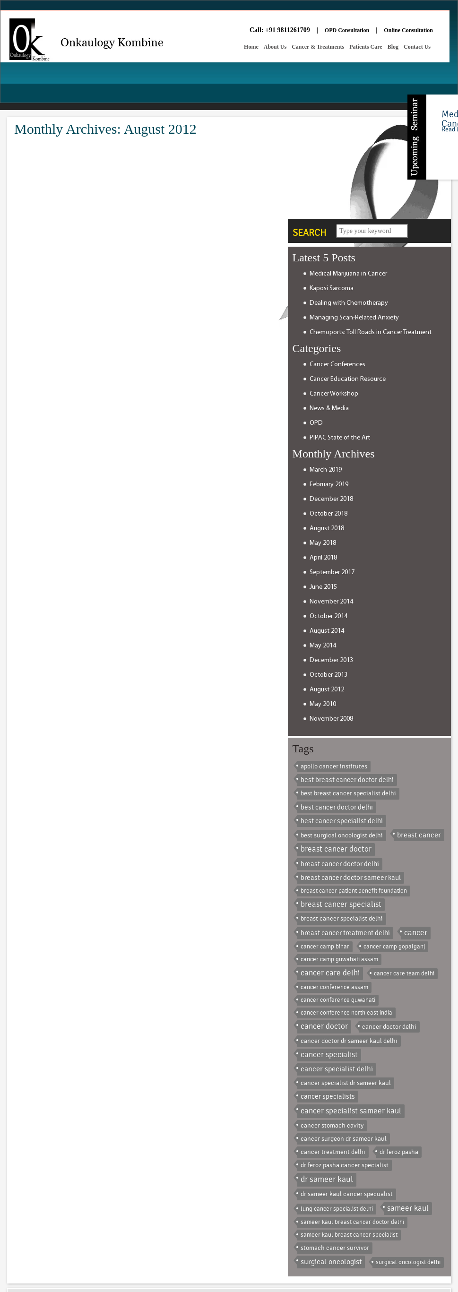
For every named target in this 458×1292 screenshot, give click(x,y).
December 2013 (331, 660)
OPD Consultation (347, 30)
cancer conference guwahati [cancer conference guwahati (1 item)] (338, 1000)
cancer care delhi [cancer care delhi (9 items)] (330, 973)
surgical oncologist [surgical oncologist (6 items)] (331, 1262)
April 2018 (323, 557)
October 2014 (328, 616)
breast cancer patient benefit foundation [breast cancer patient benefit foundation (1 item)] (354, 891)
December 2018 (331, 499)
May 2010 (323, 704)
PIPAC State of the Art (340, 437)
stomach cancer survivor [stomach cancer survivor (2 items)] (335, 1248)
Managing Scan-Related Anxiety (354, 317)
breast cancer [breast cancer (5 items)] (419, 835)
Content (416, 137)
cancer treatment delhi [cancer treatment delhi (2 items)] (333, 1152)
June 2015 (323, 587)
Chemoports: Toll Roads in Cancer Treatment (371, 332)
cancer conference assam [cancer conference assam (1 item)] (334, 987)
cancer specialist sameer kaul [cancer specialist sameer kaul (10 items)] (351, 1111)
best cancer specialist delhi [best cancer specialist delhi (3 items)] (342, 821)
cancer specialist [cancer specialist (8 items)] (329, 1054)
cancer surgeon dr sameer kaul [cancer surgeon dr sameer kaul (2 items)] (344, 1139)
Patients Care (365, 46)
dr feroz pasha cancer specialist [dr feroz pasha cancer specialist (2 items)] (345, 1165)
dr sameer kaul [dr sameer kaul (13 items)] (327, 1179)
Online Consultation (408, 30)
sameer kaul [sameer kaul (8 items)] (408, 1208)
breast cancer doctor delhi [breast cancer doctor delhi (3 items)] (340, 864)
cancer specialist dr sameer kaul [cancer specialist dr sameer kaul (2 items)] (346, 1083)
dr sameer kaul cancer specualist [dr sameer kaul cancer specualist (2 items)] (347, 1194)
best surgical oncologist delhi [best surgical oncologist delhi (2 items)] (342, 835)
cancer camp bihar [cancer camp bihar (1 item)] (325, 946)
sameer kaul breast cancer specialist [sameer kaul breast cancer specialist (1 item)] (349, 1235)
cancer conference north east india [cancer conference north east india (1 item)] (346, 1012)
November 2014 (331, 601)
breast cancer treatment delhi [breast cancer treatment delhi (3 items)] (345, 933)
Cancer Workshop (334, 393)
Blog (393, 46)
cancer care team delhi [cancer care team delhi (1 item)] (404, 973)
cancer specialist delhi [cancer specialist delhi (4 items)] (337, 1069)
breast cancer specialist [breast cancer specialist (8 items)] (341, 904)
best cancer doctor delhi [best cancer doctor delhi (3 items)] (337, 807)
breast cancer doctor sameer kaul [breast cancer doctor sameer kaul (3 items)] (351, 878)
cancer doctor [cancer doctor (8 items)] (324, 1026)
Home (251, 46)
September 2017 (332, 572)
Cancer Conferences (337, 364)
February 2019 (329, 484)
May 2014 (323, 645)
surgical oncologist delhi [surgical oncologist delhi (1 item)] (408, 1262)
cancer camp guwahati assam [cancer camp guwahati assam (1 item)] (339, 959)
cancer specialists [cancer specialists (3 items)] (328, 1097)
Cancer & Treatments (318, 46)
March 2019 (326, 470)
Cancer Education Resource (348, 379)
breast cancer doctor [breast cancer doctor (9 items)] (336, 849)
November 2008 (331, 719)
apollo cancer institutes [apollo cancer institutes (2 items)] (334, 766)
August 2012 (327, 689)
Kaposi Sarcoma (332, 288)
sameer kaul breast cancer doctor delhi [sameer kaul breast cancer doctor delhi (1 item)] (352, 1222)
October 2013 (328, 675)
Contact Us (417, 46)
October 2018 (328, 513)
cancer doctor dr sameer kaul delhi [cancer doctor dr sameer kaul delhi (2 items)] (349, 1041)
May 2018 (323, 543)
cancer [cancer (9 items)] (415, 933)
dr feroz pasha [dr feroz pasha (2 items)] (399, 1152)
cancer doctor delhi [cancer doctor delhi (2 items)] (389, 1027)
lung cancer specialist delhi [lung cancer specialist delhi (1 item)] (337, 1209)
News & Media (329, 408)
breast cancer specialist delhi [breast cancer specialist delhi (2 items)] (342, 918)
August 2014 (327, 631)
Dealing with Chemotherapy (349, 303)
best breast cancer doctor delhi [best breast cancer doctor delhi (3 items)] (347, 780)
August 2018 (327, 528)
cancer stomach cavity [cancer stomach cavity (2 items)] (332, 1125)
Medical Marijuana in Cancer (348, 273)
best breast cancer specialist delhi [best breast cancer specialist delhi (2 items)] (348, 793)
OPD (316, 423)
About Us (275, 46)
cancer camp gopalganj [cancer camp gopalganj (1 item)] (394, 946)
